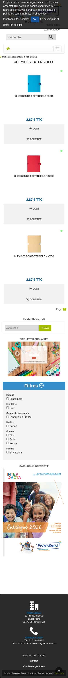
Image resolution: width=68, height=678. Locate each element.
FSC (10, 407)
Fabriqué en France (19, 417)
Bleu (10, 435)
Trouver (45, 328)
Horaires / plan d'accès (34, 655)
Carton (11, 426)
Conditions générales (34, 666)
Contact (34, 661)
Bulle (10, 439)
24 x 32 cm (14, 452)
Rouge (11, 443)
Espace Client (52, 29)
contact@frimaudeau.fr (44, 643)
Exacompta (14, 398)
